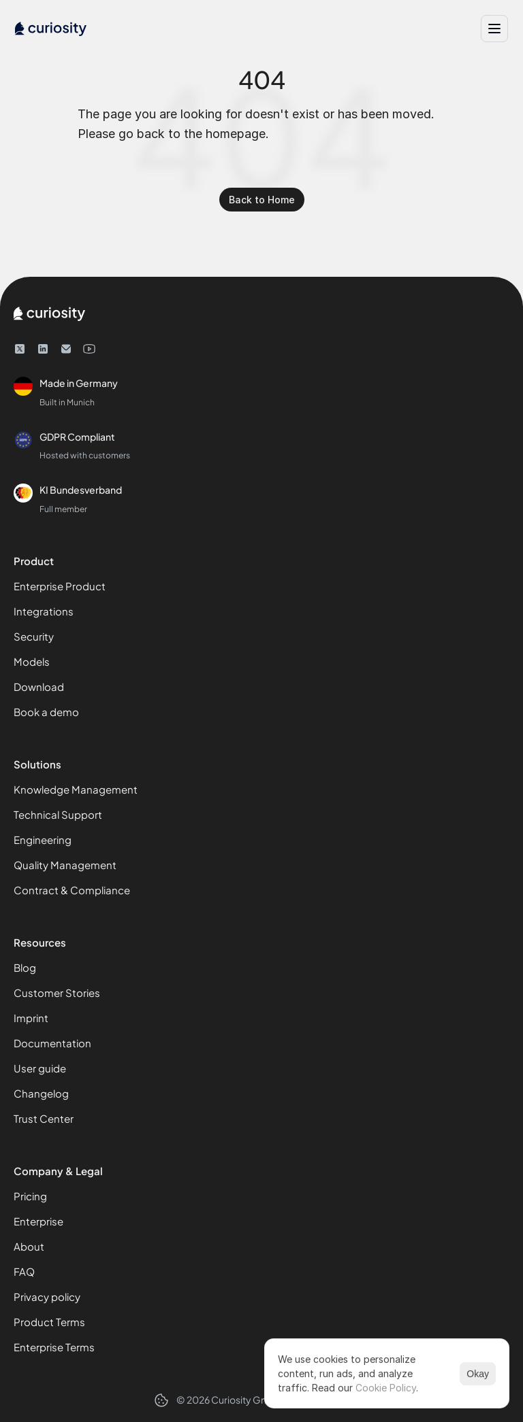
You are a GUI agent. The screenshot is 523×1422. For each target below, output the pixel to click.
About (29, 1246)
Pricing (30, 1195)
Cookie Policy (385, 1387)
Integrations (44, 611)
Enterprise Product (60, 585)
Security (34, 636)
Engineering (43, 839)
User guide (40, 1068)
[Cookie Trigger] (161, 1400)
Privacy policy (47, 1296)
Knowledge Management (76, 789)
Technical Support (58, 814)
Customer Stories (57, 992)
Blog (25, 967)
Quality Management (65, 864)
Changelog (41, 1093)
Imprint (31, 1017)
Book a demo (46, 711)
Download (39, 686)
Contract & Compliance (72, 889)
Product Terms (49, 1321)
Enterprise (38, 1221)
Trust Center (44, 1118)
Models (32, 661)
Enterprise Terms (54, 1346)
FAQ (24, 1271)
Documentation (52, 1042)
